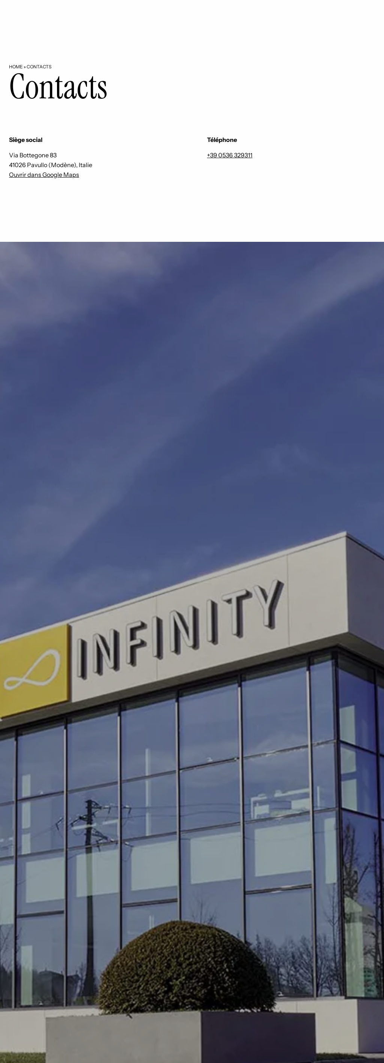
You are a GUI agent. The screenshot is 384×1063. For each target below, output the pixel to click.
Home (16, 66)
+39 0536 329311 (229, 155)
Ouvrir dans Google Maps (44, 174)
